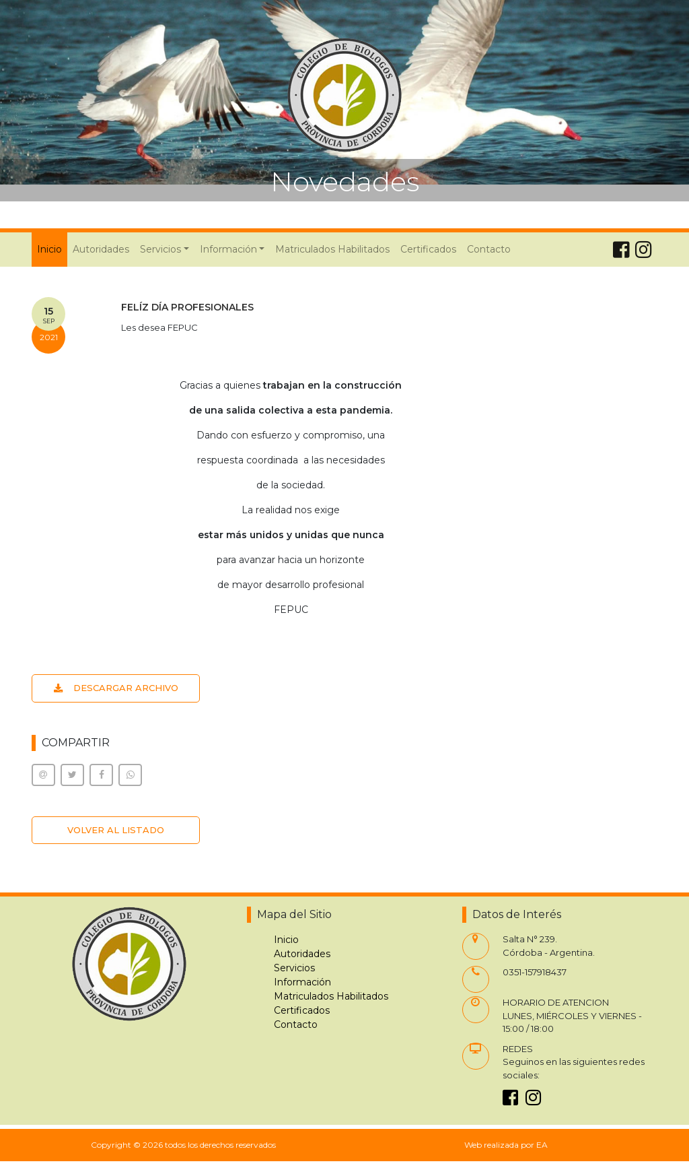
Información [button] (228, 249)
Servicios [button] (160, 249)
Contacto (489, 249)
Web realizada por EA (506, 1145)
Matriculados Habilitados (332, 249)
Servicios (294, 968)
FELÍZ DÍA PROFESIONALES (187, 307)
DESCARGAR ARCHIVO (116, 687)
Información (302, 982)
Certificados (428, 249)
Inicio (52, 248)
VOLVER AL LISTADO (115, 829)
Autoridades (101, 249)
